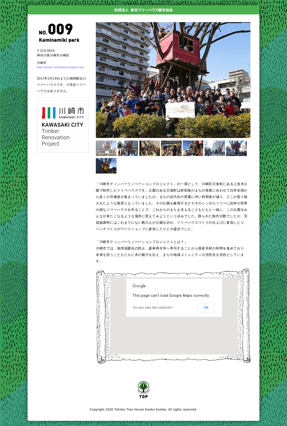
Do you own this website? (153, 307)
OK (206, 308)
